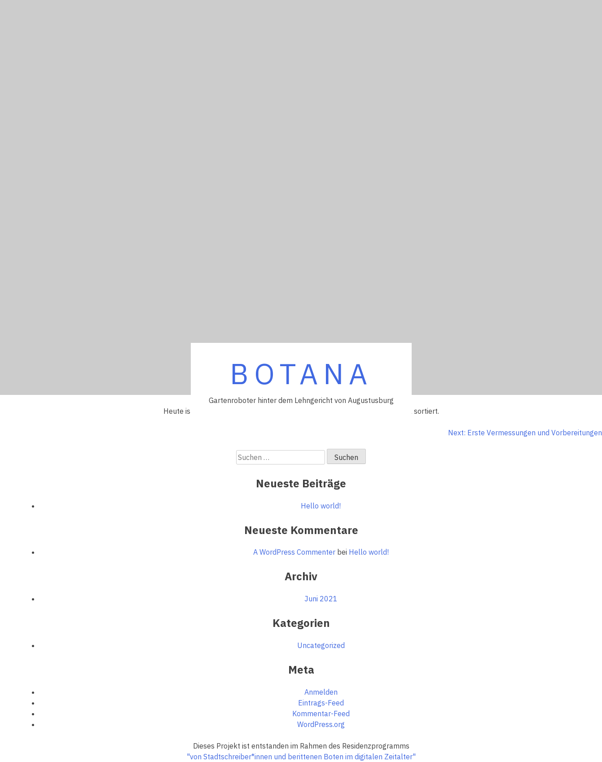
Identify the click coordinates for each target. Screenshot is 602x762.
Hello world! (321, 505)
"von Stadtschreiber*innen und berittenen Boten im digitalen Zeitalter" (301, 756)
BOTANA (301, 373)
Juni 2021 (321, 598)
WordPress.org (321, 724)
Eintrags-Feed (321, 702)
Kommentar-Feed (321, 713)
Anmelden (321, 692)
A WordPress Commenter (294, 551)
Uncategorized (321, 645)
